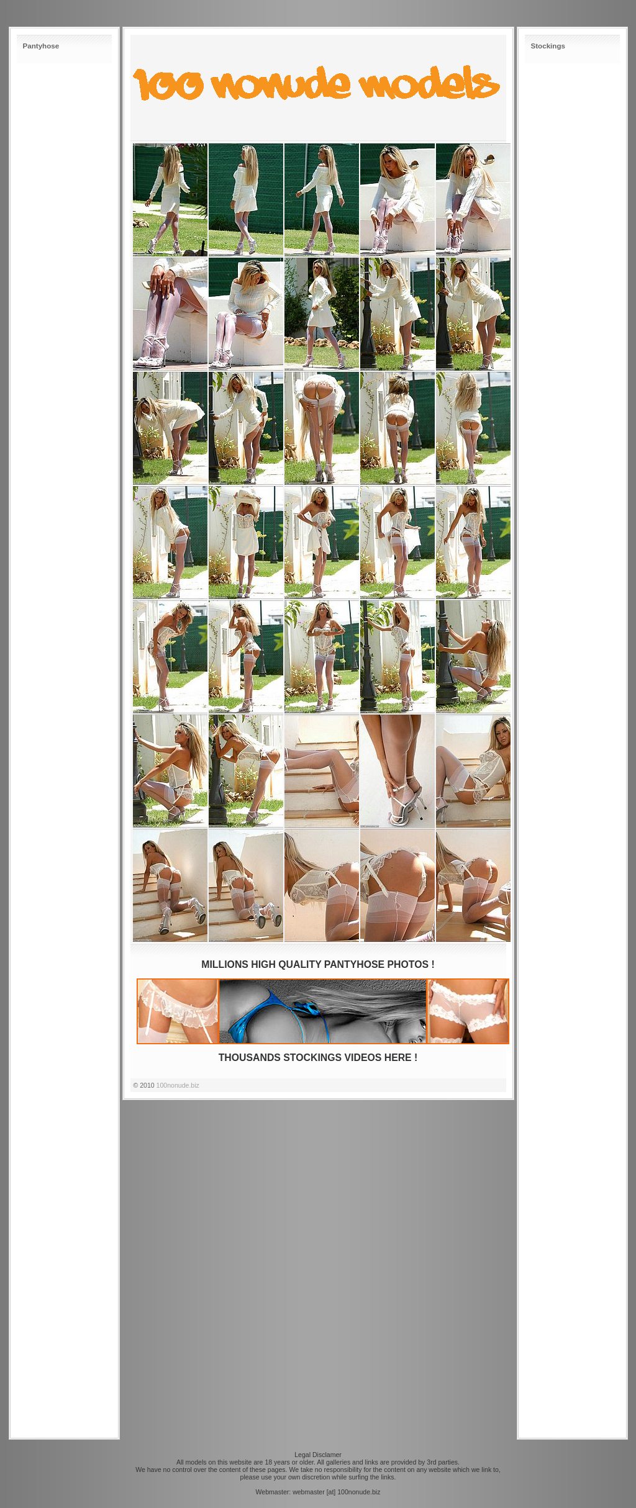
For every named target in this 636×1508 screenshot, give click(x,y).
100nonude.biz (178, 1085)
